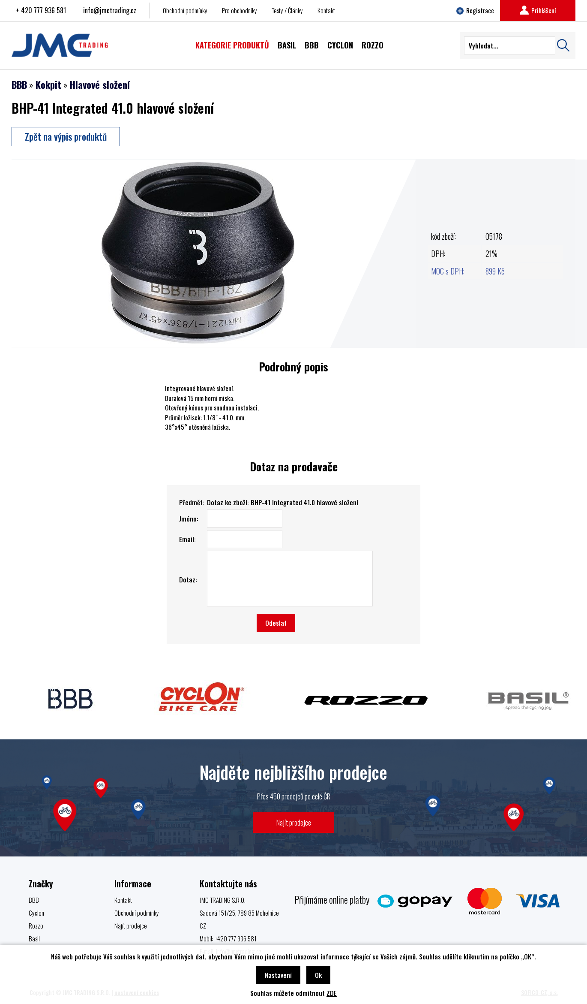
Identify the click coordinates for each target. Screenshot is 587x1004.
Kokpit (48, 84)
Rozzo (36, 925)
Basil (34, 938)
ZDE (331, 993)
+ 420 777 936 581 (41, 10)
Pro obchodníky (239, 10)
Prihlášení (538, 10)
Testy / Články (287, 10)
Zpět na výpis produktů (66, 136)
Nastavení (278, 975)
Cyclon (36, 912)
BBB (19, 84)
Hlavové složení (100, 84)
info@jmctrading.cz (109, 10)
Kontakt (326, 10)
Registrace (475, 10)
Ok (318, 975)
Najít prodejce (293, 822)
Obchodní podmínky (185, 10)
